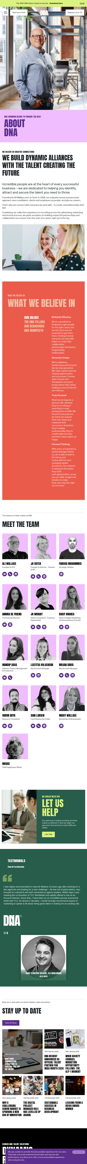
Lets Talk (48, 834)
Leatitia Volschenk (42, 665)
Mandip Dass (9, 665)
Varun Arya (8, 715)
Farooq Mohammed (70, 563)
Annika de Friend (12, 614)
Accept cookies (79, 1152)
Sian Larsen (37, 715)
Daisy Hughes (66, 614)
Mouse (6, 763)
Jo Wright (37, 614)
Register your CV (75, 12)
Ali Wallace (9, 563)
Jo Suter (36, 563)
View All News (11, 1023)
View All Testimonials (16, 866)
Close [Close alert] (82, 3)
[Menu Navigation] (5, 12)
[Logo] (44, 12)
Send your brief (18, 12)
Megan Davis (66, 665)
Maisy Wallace (68, 715)
